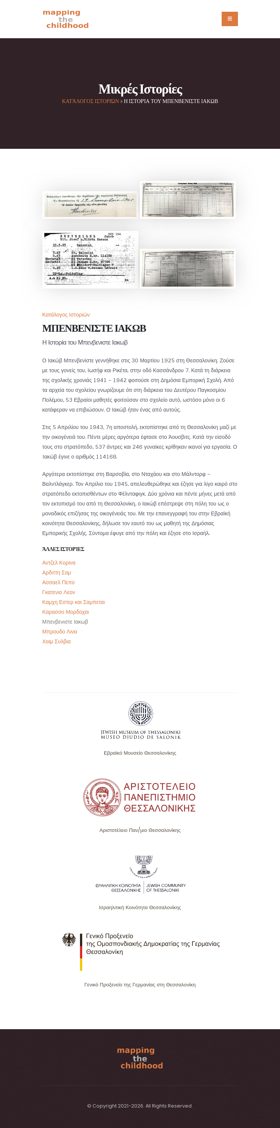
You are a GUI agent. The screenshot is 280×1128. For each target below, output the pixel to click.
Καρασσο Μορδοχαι (65, 611)
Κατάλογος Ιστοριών (90, 101)
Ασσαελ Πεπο (58, 582)
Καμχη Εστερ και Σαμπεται (73, 602)
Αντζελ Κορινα (59, 562)
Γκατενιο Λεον (58, 592)
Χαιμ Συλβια (56, 641)
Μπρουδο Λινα (59, 631)
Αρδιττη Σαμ (56, 572)
